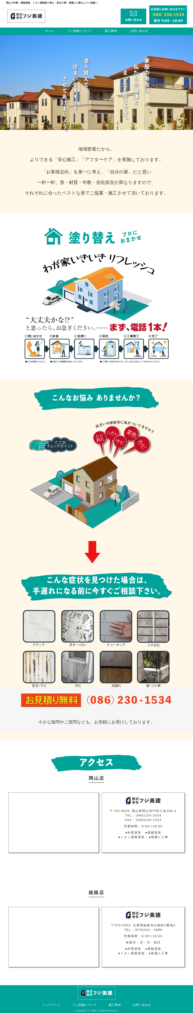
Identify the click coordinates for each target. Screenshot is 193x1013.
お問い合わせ (139, 31)
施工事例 (111, 31)
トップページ (51, 1005)
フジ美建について (79, 31)
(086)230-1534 (148, 815)
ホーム (49, 31)
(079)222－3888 (149, 929)
